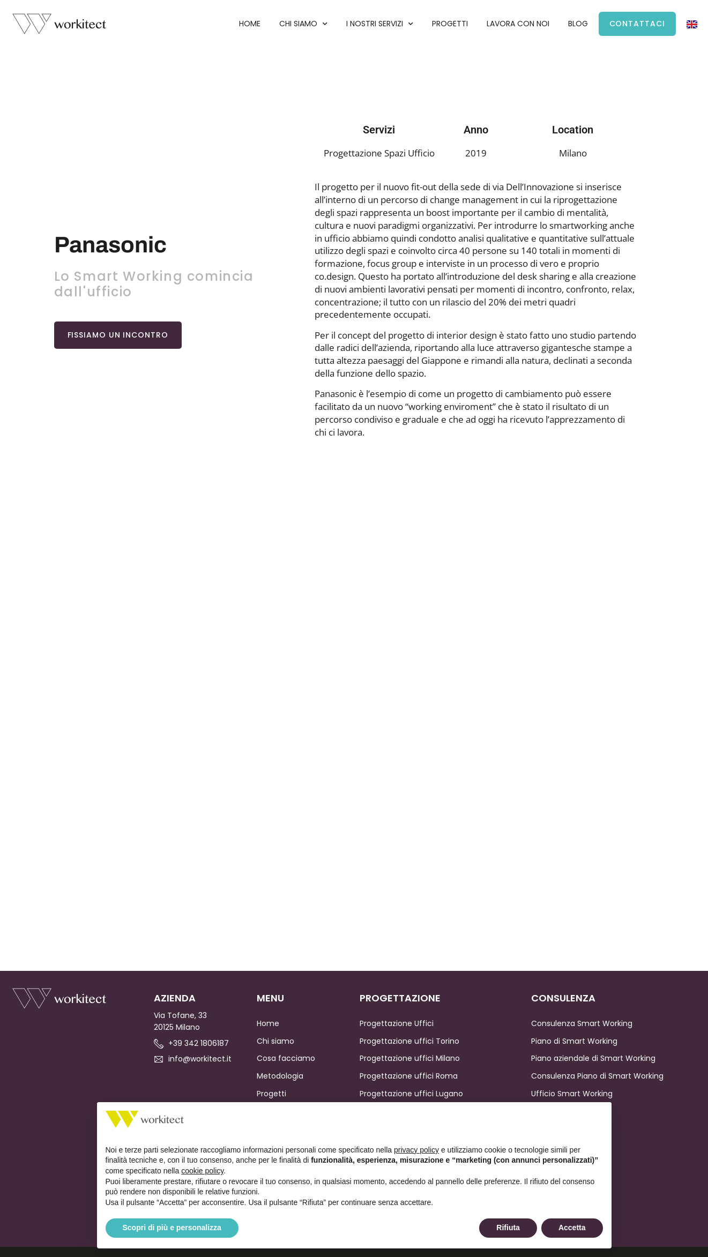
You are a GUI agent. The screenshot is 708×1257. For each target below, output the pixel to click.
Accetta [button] (572, 1227)
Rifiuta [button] (508, 1227)
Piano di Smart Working (574, 1041)
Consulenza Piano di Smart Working (597, 1076)
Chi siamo (303, 24)
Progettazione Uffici (397, 1023)
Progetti (450, 23)
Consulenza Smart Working (581, 1023)
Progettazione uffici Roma (409, 1076)
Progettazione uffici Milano (410, 1058)
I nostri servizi (379, 24)
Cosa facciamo (286, 1058)
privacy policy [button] (416, 1150)
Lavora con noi (518, 23)
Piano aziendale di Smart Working (593, 1058)
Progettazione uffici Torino (409, 1041)
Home (249, 23)
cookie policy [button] (202, 1170)
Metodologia (280, 1076)
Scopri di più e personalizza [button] (172, 1227)
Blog (578, 23)
